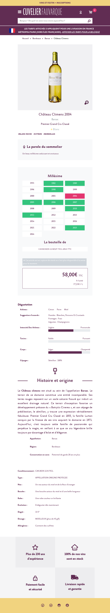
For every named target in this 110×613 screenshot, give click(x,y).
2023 (75, 228)
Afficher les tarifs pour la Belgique (81, 32)
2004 (75, 196)
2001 (53, 196)
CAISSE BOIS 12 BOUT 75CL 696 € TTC (53, 249)
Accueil (25, 38)
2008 (32, 208)
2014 (32, 221)
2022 (53, 228)
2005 (32, 202)
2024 (32, 234)
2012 (53, 215)
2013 (75, 215)
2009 (53, 208)
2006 (53, 202)
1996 (32, 189)
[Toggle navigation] (20, 11)
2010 (75, 208)
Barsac (47, 38)
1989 (75, 183)
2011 (32, 215)
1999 (75, 189)
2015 (53, 221)
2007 (75, 202)
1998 (53, 189)
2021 (32, 228)
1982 (53, 183)
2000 (32, 196)
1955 (32, 183)
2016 (75, 221)
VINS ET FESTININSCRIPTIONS (55, 3)
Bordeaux (36, 38)
